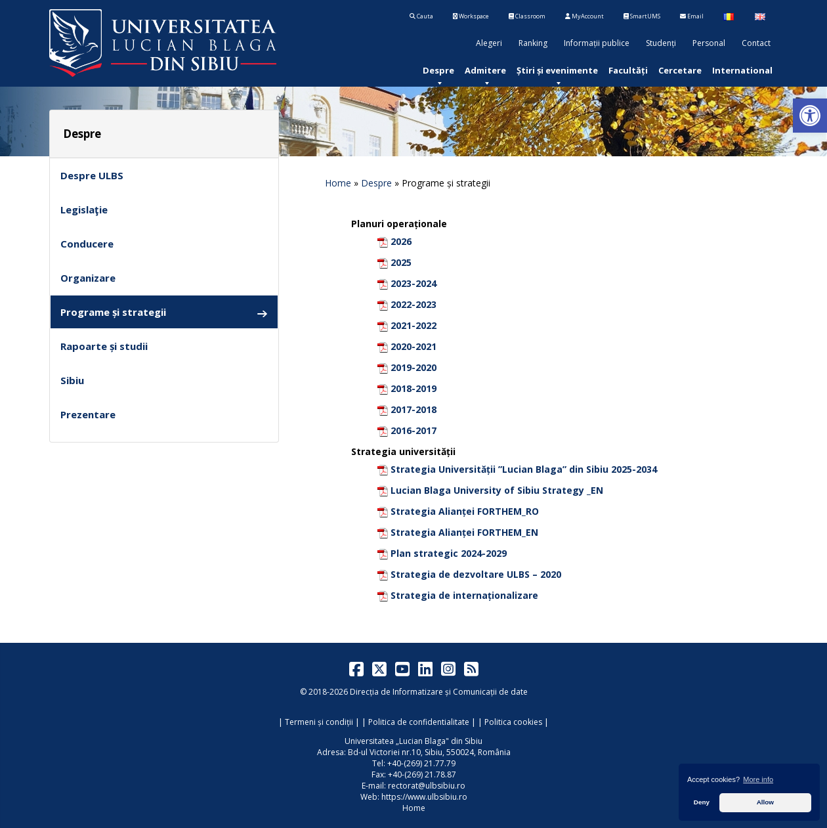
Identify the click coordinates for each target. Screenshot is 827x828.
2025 (401, 262)
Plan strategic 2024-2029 (449, 553)
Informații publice (596, 43)
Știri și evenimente (557, 70)
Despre (438, 70)
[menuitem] (438, 70)
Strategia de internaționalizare (464, 595)
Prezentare (88, 414)
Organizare (88, 277)
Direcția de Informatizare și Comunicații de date (439, 691)
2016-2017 (413, 430)
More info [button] (758, 779)
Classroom (527, 16)
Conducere (87, 243)
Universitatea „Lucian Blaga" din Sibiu (413, 741)
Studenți (661, 43)
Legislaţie (84, 209)
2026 (401, 241)
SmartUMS (642, 16)
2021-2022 (413, 325)
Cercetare (680, 70)
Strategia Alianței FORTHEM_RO (465, 511)
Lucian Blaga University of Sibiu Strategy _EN (497, 490)
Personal (708, 43)
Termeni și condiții (319, 722)
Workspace (471, 16)
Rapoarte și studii (104, 346)
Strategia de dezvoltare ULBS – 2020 (476, 574)
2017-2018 (413, 409)
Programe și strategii (164, 312)
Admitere (485, 70)
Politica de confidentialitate (418, 722)
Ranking (533, 43)
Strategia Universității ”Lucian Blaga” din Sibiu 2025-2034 (524, 469)
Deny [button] (702, 802)
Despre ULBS (91, 175)
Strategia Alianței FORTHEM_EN (464, 532)
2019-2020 (413, 367)
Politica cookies (513, 722)
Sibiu (72, 380)
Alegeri (489, 43)
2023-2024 (413, 283)
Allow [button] (765, 802)
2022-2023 (413, 304)
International (742, 70)
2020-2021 (413, 346)
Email (692, 16)
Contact (756, 43)
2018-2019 (413, 388)
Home (338, 183)
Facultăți (628, 70)
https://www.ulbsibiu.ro (424, 796)
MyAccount (584, 16)
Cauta (421, 16)
